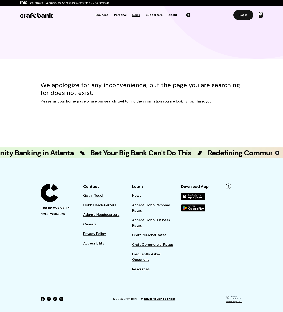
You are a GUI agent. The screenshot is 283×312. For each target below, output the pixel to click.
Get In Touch (93, 195)
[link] (234, 299)
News (136, 15)
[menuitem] (195, 200)
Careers (90, 224)
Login (243, 15)
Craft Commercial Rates (152, 244)
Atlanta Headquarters (101, 214)
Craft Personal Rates (149, 235)
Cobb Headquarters (99, 205)
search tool (114, 101)
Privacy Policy (94, 233)
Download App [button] (195, 186)
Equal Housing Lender (158, 299)
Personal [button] (120, 15)
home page (76, 101)
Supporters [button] (154, 15)
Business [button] (101, 15)
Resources (141, 269)
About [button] (172, 15)
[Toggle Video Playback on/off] (277, 153)
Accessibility (93, 243)
